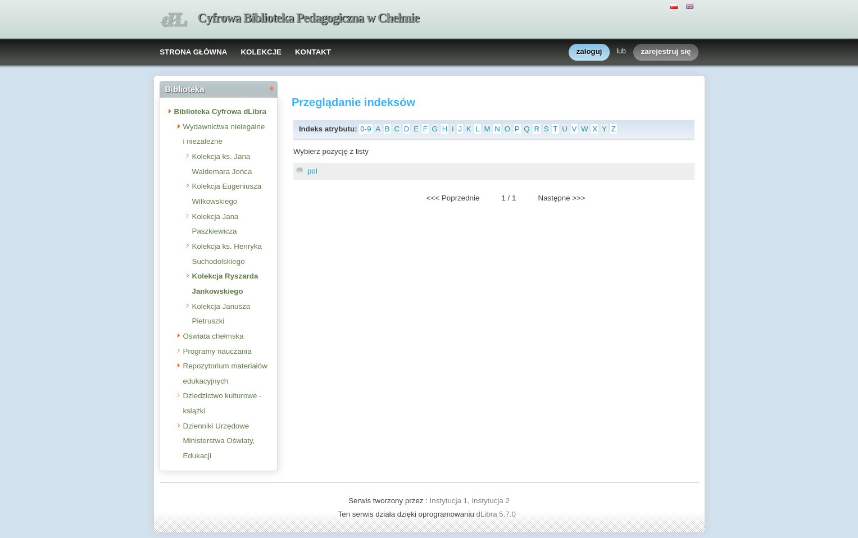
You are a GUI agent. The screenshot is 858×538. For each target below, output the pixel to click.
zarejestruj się (666, 52)
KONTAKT (313, 52)
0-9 (365, 129)
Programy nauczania (217, 351)
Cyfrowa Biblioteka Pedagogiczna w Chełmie (308, 18)
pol (312, 171)
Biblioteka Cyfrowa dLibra (220, 111)
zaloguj (589, 52)
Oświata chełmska (213, 336)
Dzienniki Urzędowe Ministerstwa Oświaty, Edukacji (219, 441)
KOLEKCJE (261, 52)
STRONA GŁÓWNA (193, 52)
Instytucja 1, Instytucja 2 (470, 500)
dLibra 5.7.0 (497, 514)
